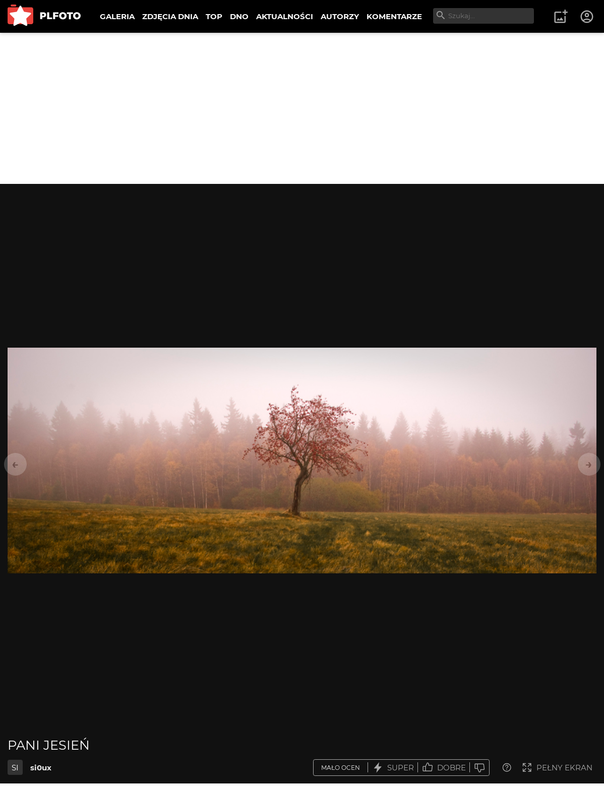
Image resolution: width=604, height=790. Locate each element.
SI (15, 767)
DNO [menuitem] (239, 16)
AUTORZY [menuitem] (340, 16)
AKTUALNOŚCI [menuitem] (284, 16)
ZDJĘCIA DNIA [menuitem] (170, 16)
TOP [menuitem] (214, 16)
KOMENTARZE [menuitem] (394, 16)
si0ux (40, 767)
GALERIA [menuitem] (117, 16)
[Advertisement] (302, 108)
